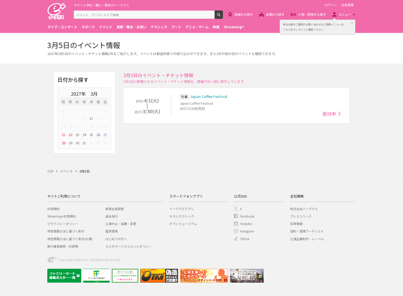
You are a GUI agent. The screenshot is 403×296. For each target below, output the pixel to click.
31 (84, 142)
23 (77, 134)
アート (176, 26)
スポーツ (88, 26)
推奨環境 (111, 231)
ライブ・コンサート (62, 26)
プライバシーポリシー (62, 223)
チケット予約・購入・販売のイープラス (101, 5)
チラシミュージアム (183, 223)
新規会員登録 (114, 209)
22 (70, 134)
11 (91, 118)
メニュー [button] (345, 14)
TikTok (244, 239)
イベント (105, 26)
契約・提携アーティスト (307, 231)
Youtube (246, 223)
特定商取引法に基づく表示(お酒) (70, 239)
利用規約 (53, 209)
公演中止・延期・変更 (120, 223)
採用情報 (296, 223)
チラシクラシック (181, 216)
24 (84, 134)
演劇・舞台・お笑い (131, 26)
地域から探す (243, 14)
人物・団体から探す (312, 14)
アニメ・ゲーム (197, 26)
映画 (216, 26)
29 (70, 142)
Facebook (247, 216)
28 (63, 109)
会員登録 (347, 5)
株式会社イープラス (304, 209)
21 (63, 134)
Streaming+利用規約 (61, 216)
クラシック (159, 26)
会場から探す (275, 14)
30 (77, 142)
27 (105, 134)
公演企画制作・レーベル (307, 239)
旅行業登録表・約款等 (62, 246)
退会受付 (111, 216)
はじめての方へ (116, 239)
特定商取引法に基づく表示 (65, 231)
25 (91, 134)
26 (98, 134)
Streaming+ (234, 26)
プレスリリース (301, 216)
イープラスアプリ (181, 209)
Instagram (247, 231)
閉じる (352, 23)
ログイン (331, 5)
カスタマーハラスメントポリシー (128, 246)
